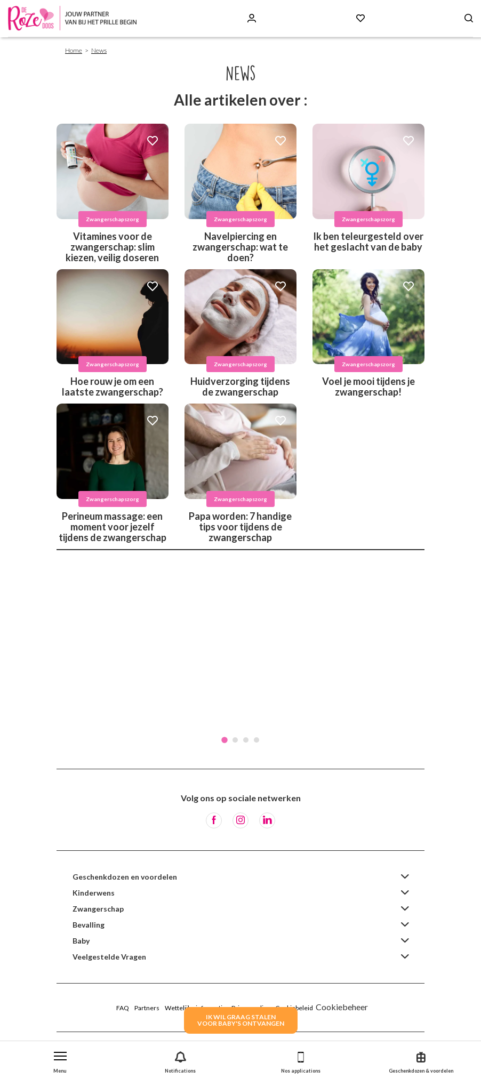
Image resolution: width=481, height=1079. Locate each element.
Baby (81, 940)
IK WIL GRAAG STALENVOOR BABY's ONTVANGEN (240, 1020)
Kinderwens (94, 892)
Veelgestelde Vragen (109, 956)
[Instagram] (240, 820)
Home (73, 50)
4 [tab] (256, 740)
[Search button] (468, 18)
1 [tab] (224, 740)
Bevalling (89, 924)
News (99, 50)
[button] (60, 1060)
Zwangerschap (98, 908)
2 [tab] (235, 740)
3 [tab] (245, 740)
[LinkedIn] (267, 820)
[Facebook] (214, 820)
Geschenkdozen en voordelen (125, 876)
